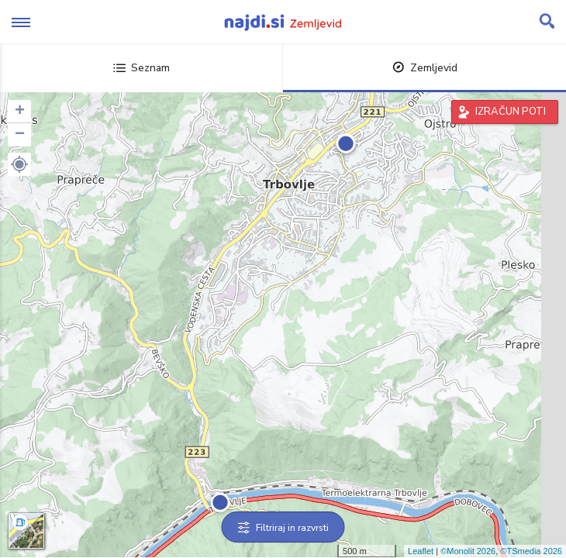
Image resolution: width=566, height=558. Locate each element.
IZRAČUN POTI (510, 112)
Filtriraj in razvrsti (283, 528)
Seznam (141, 67)
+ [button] (20, 111)
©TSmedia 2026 (531, 551)
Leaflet (420, 551)
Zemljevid (424, 67)
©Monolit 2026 (467, 551)
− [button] (20, 134)
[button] (19, 164)
